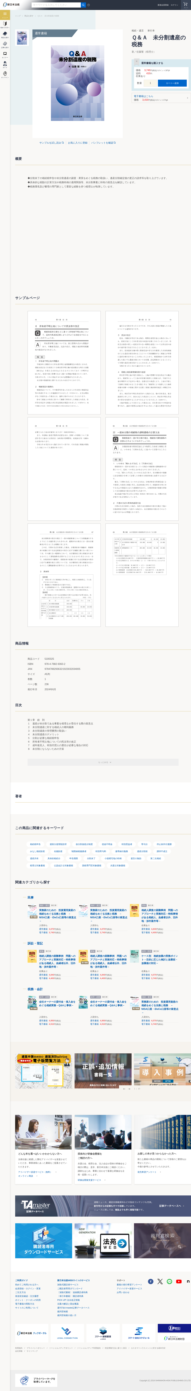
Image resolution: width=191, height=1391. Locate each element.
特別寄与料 (101, 851)
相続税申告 (35, 844)
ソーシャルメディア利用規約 (89, 1348)
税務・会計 (35, 989)
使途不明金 (107, 844)
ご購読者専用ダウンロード (70, 1288)
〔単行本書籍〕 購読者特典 (70, 1296)
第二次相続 (155, 858)
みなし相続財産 (37, 851)
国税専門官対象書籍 (91, 865)
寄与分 (144, 844)
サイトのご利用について (27, 1308)
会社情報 (18, 1351)
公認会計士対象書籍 (63, 865)
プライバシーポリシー (36, 1348)
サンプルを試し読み (50, 142)
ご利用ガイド (21, 1280)
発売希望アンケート (147, 1172)
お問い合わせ (123, 1292)
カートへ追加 (172, 83)
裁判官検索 (62, 1311)
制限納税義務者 (79, 851)
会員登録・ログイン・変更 (28, 1288)
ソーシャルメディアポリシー (61, 1348)
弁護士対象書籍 (117, 865)
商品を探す (29, 16)
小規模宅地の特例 (113, 858)
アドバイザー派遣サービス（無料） (35, 1172)
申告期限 (73, 858)
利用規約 (18, 1348)
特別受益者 (127, 844)
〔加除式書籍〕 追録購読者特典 (72, 1292)
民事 (31, 897)
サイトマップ (32, 1351)
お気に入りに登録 (77, 142)
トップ (18, 16)
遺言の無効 (136, 858)
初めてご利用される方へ (27, 1284)
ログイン (174, 5)
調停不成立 (162, 851)
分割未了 (91, 858)
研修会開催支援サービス (89, 1180)
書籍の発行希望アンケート (129, 1284)
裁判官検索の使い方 (66, 1315)
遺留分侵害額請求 (58, 844)
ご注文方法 (20, 1292)
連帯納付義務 (121, 851)
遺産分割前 (142, 851)
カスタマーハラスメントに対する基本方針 (148, 1348)
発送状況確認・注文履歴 (27, 1296)
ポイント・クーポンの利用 (28, 1300)
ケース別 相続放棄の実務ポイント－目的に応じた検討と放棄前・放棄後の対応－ (159, 960)
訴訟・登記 (35, 943)
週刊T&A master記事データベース (73, 1308)
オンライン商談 (25, 1176)
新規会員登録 (163, 5)
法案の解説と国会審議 (68, 1304)
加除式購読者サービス (68, 1284)
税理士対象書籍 (37, 865)
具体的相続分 (54, 858)
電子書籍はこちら (160, 98)
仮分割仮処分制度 (84, 844)
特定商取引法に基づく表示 (116, 1348)
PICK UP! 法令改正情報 (68, 1300)
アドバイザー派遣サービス (129, 1288)
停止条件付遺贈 (164, 844)
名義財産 (58, 851)
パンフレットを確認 (102, 142)
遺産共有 (34, 858)
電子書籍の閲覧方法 (24, 1304)
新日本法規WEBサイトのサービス (73, 1280)
